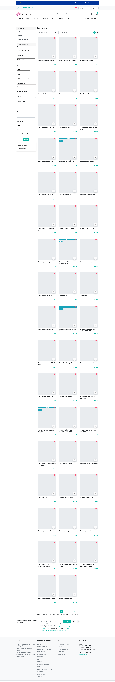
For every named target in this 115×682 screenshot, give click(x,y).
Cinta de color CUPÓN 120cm (67, 161)
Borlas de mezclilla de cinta (67, 94)
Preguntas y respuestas (43, 664)
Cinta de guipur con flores (45, 531)
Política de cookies (42, 646)
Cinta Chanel (63, 295)
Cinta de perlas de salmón (45, 161)
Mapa (38, 666)
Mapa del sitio (41, 674)
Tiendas (39, 676)
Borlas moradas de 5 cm (87, 161)
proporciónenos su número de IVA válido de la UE (81, 2)
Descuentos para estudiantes (44, 669)
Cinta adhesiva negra (65, 195)
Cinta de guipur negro (44, 262)
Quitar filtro (19, 61)
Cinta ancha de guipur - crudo (46, 598)
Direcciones (61, 651)
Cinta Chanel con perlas (66, 363)
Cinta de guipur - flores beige (88, 531)
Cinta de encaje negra (86, 262)
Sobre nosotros (41, 651)
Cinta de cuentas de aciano (67, 228)
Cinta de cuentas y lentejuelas (89, 463)
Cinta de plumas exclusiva (87, 228)
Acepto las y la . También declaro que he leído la (55, 629)
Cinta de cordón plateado (45, 195)
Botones (20, 35)
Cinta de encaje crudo (65, 463)
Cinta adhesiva (42, 497)
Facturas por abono (63, 649)
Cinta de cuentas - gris (65, 396)
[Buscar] (66, 13)
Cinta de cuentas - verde (87, 363)
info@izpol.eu (32, 8)
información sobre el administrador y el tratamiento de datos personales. (55, 630)
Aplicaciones (21, 32)
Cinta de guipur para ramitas (67, 531)
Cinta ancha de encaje (65, 598)
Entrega (39, 644)
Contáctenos (40, 671)
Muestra (39, 661)
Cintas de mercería (23, 39)
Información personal (63, 644)
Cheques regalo (62, 654)
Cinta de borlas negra (44, 94)
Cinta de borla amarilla (45, 295)
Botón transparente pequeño (67, 60)
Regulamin (40, 656)
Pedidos (60, 646)
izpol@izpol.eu (83, 654)
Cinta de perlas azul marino (88, 195)
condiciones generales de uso (55, 627)
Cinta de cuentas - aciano (45, 396)
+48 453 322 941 (21, 8)
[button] (97, 14)
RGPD (38, 659)
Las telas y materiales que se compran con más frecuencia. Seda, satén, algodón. (25, 654)
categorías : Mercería (23, 50)
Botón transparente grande (46, 60)
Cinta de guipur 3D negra (45, 329)
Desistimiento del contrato (44, 649)
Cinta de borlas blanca (86, 60)
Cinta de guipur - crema (66, 497)
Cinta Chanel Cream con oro (88, 94)
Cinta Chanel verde (64, 127)
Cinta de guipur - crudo (86, 497)
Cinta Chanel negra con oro (46, 127)
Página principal (22, 23)
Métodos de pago (41, 654)
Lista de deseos (23, 145)
